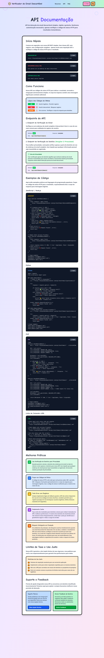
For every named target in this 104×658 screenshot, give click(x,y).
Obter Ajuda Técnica (35, 607)
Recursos (58, 4)
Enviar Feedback (61, 607)
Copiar (73, 55)
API (64, 4)
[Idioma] (93, 4)
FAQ (69, 4)
